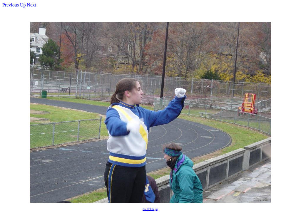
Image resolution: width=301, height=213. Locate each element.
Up (23, 4)
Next (31, 4)
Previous (10, 4)
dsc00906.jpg (150, 209)
